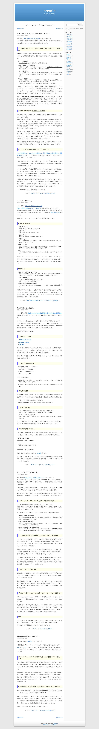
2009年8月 (69, 43)
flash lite (32, 300)
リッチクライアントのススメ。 (28, 472)
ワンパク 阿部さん (22, 153)
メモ (68, 72)
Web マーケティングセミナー (32, 38)
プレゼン (69, 71)
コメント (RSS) (52, 724)
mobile (36, 300)
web (32, 193)
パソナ (26, 647)
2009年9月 (69, 41)
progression (69, 65)
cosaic (50, 11)
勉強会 (30, 641)
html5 (68, 61)
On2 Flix (21, 344)
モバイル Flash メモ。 (25, 201)
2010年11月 (69, 36)
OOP (18, 647)
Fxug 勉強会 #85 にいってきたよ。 (29, 636)
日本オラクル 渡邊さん (38, 111)
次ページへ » (59, 28)
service (68, 66)
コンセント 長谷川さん (35, 153)
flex (32, 710)
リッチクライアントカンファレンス (34, 477)
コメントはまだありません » (47, 193)
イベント (36, 193)
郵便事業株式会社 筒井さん (50, 153)
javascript (69, 62)
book (68, 54)
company (69, 55)
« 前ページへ (20, 28)
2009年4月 (69, 49)
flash (28, 300)
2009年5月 (69, 48)
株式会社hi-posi (55, 212)
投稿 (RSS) (45, 724)
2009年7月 (69, 44)
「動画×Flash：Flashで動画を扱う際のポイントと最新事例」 (44, 313)
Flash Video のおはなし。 (26, 308)
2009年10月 (69, 39)
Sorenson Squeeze (24, 342)
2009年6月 (69, 46)
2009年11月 (69, 38)
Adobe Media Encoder (25, 340)
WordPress (55, 723)
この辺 (39, 453)
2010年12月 (69, 34)
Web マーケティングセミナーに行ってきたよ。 (33, 33)
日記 (68, 74)
